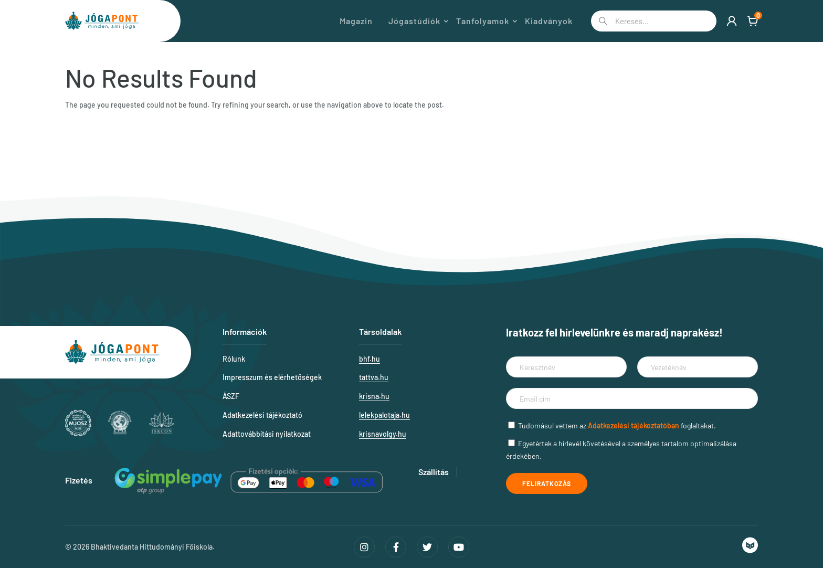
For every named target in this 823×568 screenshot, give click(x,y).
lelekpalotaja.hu (384, 415)
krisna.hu (374, 396)
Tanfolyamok (482, 21)
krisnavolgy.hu (382, 433)
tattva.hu (373, 377)
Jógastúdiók (414, 21)
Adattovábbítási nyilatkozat (267, 433)
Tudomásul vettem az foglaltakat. (617, 425)
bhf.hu (369, 358)
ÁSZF (231, 396)
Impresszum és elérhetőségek (272, 377)
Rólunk (234, 358)
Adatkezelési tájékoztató (262, 415)
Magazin (356, 21)
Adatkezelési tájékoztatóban (633, 425)
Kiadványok (549, 21)
